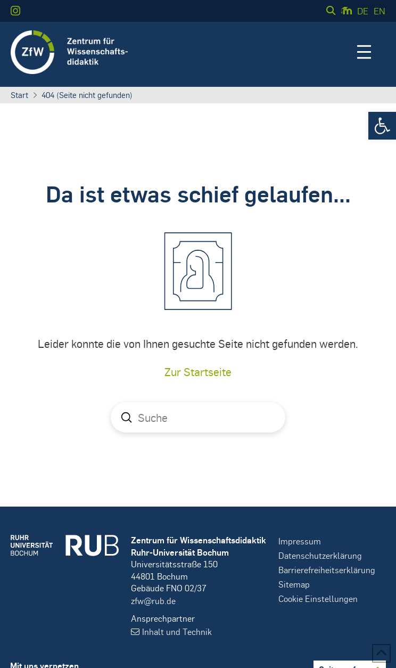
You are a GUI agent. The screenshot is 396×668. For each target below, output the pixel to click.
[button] (382, 126)
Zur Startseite (198, 371)
